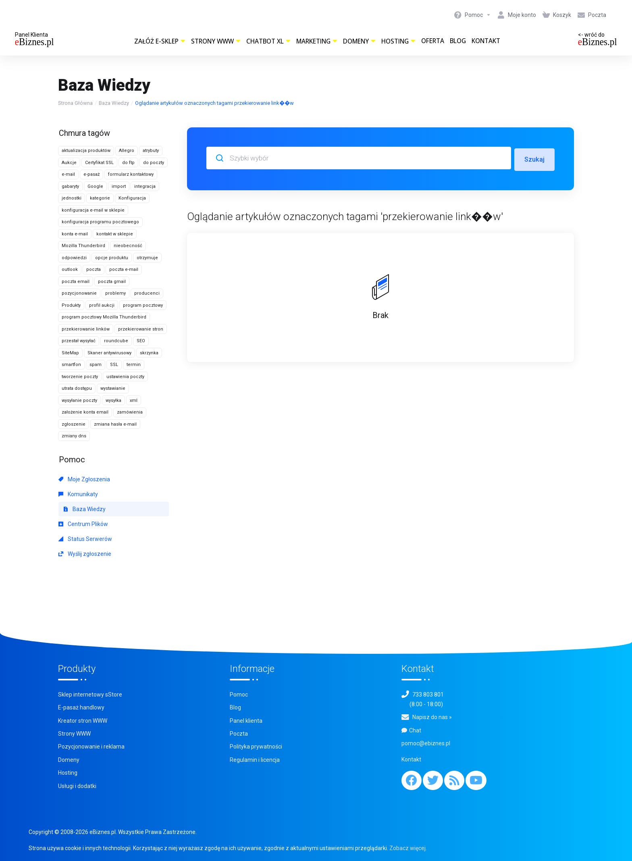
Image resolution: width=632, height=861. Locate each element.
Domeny (359, 41)
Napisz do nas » (432, 717)
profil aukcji (101, 305)
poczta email (75, 281)
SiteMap (70, 353)
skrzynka (149, 353)
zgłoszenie (73, 424)
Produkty (71, 305)
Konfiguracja (132, 198)
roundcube (116, 340)
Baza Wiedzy (114, 103)
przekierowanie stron (140, 329)
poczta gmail (112, 281)
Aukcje (69, 162)
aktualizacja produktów (86, 150)
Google (95, 186)
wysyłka (113, 400)
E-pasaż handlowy (81, 707)
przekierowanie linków (86, 329)
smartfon (71, 364)
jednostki (71, 198)
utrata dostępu (77, 388)
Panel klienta (246, 721)
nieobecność (128, 245)
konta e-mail (75, 234)
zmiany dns (74, 436)
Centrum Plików (83, 524)
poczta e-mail (123, 269)
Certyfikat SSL (99, 162)
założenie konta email (85, 412)
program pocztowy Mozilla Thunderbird (104, 317)
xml (133, 400)
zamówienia (130, 412)
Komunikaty (78, 494)
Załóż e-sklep (159, 41)
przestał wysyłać (79, 340)
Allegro (126, 150)
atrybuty (151, 150)
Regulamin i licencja (255, 760)
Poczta (239, 733)
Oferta (432, 41)
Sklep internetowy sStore (90, 694)
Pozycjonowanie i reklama (91, 746)
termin (134, 364)
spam (95, 364)
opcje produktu (111, 257)
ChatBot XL (268, 41)
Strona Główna (75, 103)
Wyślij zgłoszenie (84, 554)
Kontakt (486, 41)
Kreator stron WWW (82, 721)
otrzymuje (147, 257)
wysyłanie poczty (79, 400)
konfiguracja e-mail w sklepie (93, 210)
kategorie (100, 198)
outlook (70, 269)
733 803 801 (428, 694)
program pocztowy (143, 305)
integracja (145, 186)
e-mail (68, 174)
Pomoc (239, 694)
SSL (114, 364)
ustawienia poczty (125, 376)
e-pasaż (91, 174)
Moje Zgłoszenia (84, 479)
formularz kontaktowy (131, 174)
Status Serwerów (85, 539)
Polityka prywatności (256, 746)
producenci (147, 293)
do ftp (128, 162)
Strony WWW (216, 41)
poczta (93, 269)
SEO (141, 340)
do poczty (153, 162)
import (119, 186)
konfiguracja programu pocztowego (100, 222)
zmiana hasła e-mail (115, 424)
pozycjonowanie (79, 293)
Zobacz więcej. (408, 848)
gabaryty (70, 186)
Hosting (398, 41)
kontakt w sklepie (114, 234)
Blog (458, 41)
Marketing (316, 41)
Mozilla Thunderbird (83, 245)
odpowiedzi (74, 257)
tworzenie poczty (80, 376)
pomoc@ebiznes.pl (425, 743)
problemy (115, 293)
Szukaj (534, 158)
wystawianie (112, 388)
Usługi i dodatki (77, 786)
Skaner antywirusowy (109, 353)
